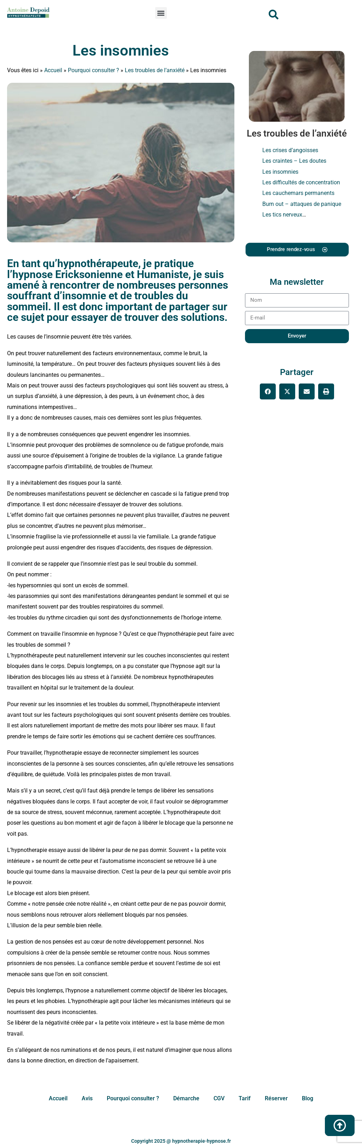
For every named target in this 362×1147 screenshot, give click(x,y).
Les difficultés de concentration (301, 182)
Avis (87, 1098)
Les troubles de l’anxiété (155, 70)
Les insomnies (120, 50)
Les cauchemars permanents (298, 193)
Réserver (276, 1098)
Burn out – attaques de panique (301, 204)
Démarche (186, 1098)
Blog (307, 1098)
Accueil (53, 70)
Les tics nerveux (282, 214)
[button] (161, 13)
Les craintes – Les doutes (294, 160)
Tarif (245, 1098)
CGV (219, 1098)
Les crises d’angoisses (290, 150)
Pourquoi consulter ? (93, 70)
